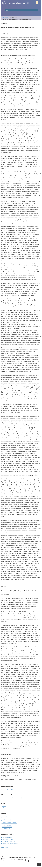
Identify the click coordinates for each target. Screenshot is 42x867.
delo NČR (5, 17)
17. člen (8, 798)
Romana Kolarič (6, 828)
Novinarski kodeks (7, 837)
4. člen (22, 798)
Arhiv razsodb (5, 847)
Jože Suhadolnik (7, 825)
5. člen (26, 798)
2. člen (12, 798)
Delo (3, 807)
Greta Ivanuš (5, 819)
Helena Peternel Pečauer (9, 822)
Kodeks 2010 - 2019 (7, 789)
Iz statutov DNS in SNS (8, 841)
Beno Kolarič (6, 817)
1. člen (3, 798)
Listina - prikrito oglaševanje (10, 843)
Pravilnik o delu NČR (7, 839)
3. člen (17, 798)
